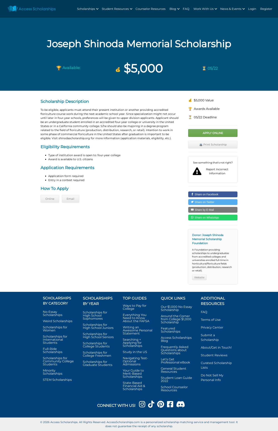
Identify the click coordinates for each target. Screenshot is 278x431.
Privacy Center (212, 327)
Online (49, 199)
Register (266, 9)
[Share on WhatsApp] (212, 217)
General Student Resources (173, 370)
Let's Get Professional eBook (175, 360)
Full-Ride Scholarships (52, 350)
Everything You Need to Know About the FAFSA (136, 318)
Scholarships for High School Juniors (98, 326)
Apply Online (213, 133)
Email (70, 199)
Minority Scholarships (52, 372)
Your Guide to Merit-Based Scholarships (133, 374)
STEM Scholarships (57, 380)
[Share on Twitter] (212, 202)
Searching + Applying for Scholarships (132, 343)
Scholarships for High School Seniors (98, 335)
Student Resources (115, 9)
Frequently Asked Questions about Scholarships (174, 350)
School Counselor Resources (174, 388)
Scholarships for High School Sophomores (95, 315)
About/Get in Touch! (216, 347)
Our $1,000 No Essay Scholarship (176, 308)
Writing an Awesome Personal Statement (137, 330)
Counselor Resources (150, 9)
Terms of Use (211, 320)
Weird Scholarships (57, 321)
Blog (173, 9)
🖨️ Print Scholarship (213, 144)
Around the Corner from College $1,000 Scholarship (176, 319)
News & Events (230, 9)
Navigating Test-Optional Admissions (135, 361)
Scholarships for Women (55, 328)
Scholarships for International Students (55, 340)
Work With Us (203, 9)
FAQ (186, 9)
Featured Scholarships (171, 330)
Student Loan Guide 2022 (176, 379)
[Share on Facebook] (212, 194)
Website (199, 277)
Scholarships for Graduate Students (97, 363)
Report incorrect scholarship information (213, 169)
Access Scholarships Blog (176, 339)
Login (252, 9)
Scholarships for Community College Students (58, 361)
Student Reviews (214, 355)
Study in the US (135, 352)
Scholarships (86, 9)
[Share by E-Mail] (212, 210)
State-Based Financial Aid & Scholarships (134, 386)
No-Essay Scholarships (52, 313)
